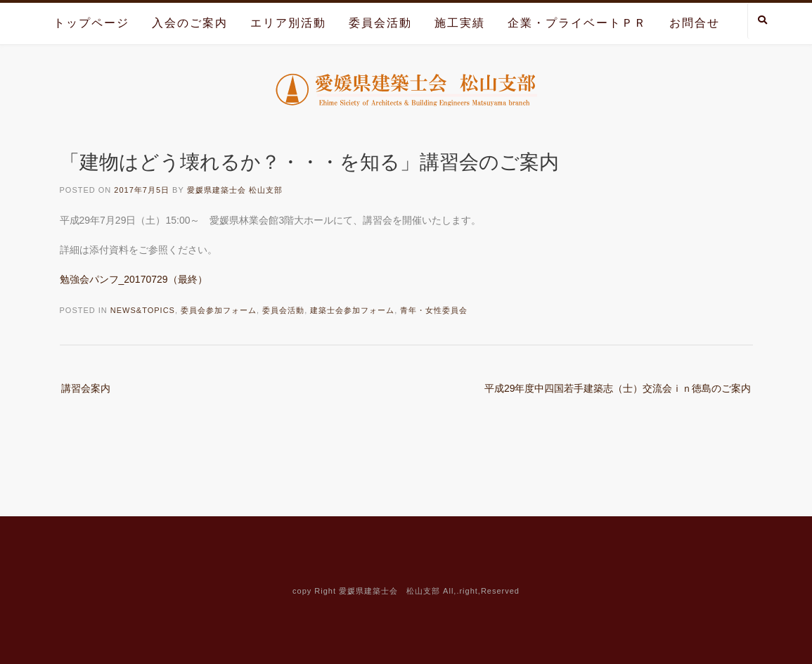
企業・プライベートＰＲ (577, 23)
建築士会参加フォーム (352, 310)
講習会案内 (85, 388)
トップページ (91, 23)
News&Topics (142, 310)
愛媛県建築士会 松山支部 (235, 190)
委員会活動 (380, 23)
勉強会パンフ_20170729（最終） (133, 279)
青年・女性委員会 (434, 310)
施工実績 (459, 23)
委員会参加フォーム (219, 310)
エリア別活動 (288, 23)
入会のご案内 (190, 23)
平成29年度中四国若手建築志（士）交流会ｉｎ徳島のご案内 (618, 388)
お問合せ (694, 23)
